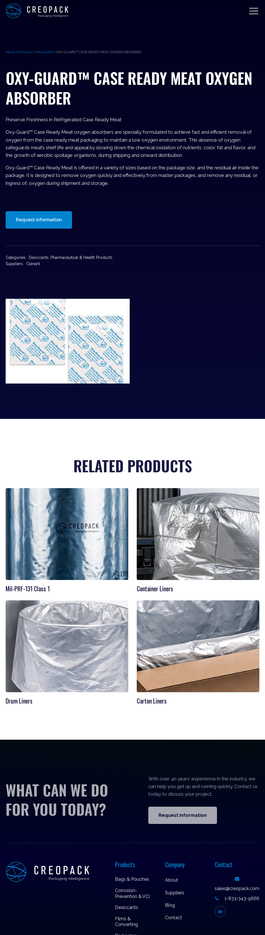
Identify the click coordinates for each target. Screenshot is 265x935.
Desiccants (44, 52)
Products (25, 52)
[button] (253, 10)
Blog (170, 905)
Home (10, 52)
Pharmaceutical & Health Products (81, 257)
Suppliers (174, 892)
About (171, 880)
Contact (173, 917)
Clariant (33, 263)
